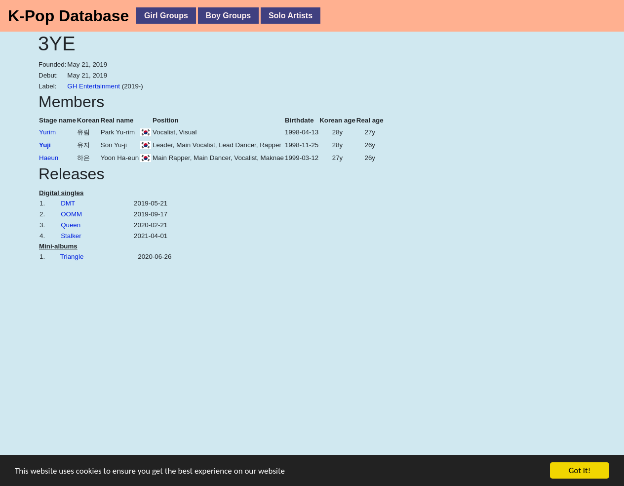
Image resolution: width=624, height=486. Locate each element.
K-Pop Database (68, 16)
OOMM (71, 214)
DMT (68, 203)
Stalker (71, 236)
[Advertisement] (521, 240)
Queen (70, 225)
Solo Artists (290, 15)
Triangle (72, 256)
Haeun (48, 158)
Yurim (47, 132)
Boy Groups (228, 15)
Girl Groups (166, 15)
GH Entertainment (93, 86)
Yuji (45, 145)
